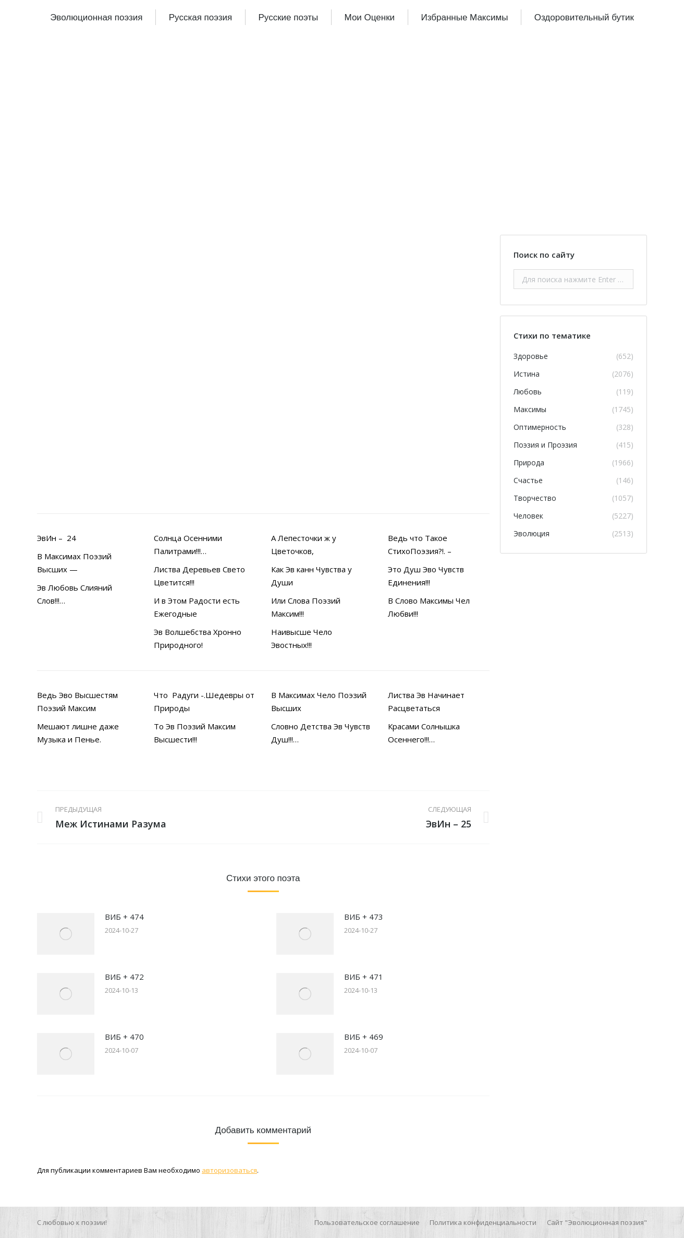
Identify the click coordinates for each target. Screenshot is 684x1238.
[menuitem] (96, 17)
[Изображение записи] (65, 934)
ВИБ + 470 (124, 1036)
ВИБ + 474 (124, 916)
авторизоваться (229, 1170)
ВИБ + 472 (124, 976)
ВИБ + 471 (363, 976)
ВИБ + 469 (363, 1036)
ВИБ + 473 (363, 916)
